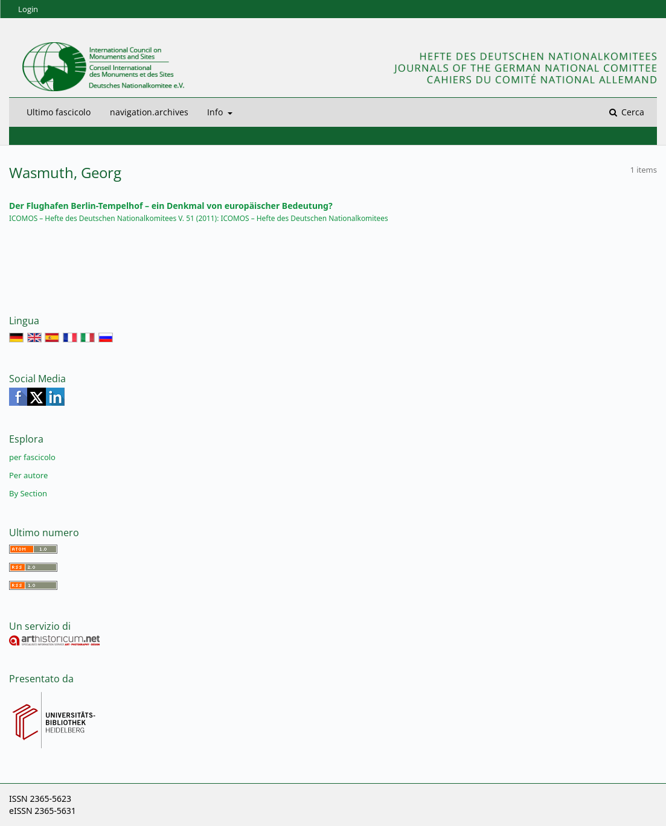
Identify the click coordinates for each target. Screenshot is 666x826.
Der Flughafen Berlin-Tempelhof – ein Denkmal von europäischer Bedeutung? (171, 205)
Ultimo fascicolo (59, 112)
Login (28, 9)
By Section (28, 493)
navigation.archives (149, 112)
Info (216, 112)
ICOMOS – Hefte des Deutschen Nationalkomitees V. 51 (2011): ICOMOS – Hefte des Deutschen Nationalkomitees (198, 218)
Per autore (28, 475)
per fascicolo (32, 457)
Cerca (631, 112)
